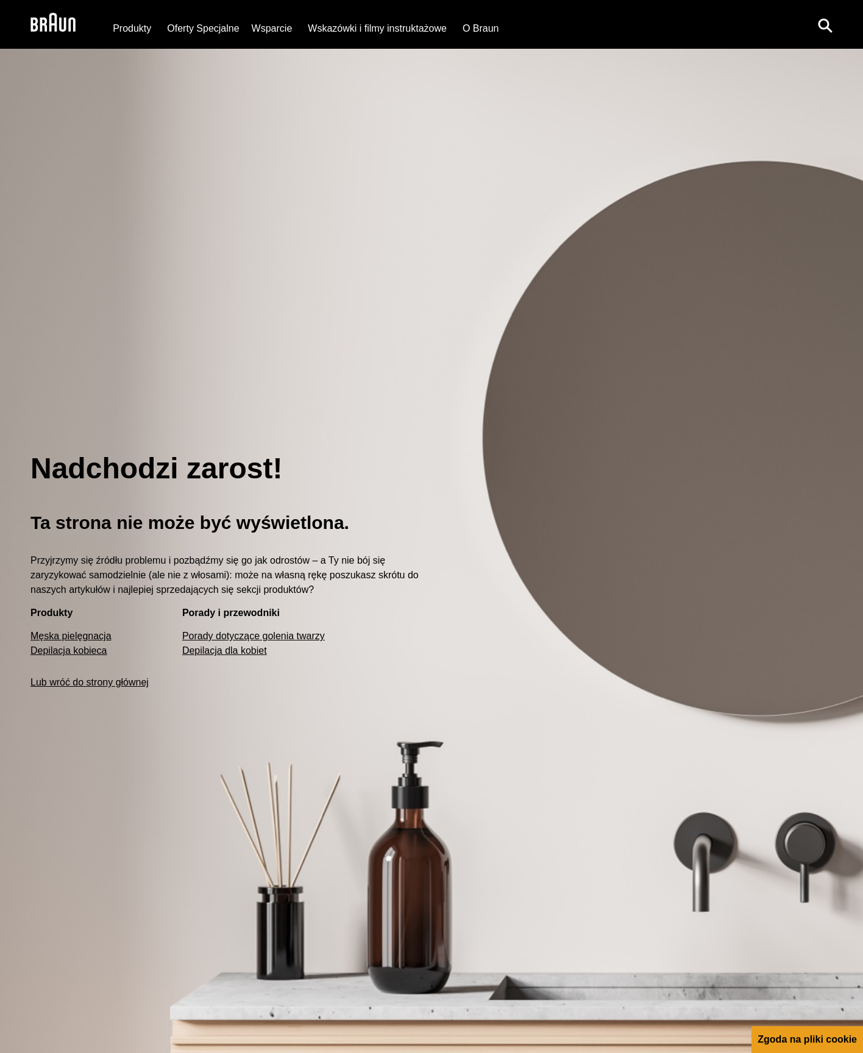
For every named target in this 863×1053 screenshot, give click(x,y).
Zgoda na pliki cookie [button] (807, 1039)
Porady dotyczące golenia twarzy (253, 636)
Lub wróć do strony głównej (89, 682)
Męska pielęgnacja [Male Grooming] (71, 636)
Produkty (132, 28)
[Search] (825, 24)
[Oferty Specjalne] (203, 28)
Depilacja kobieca (68, 650)
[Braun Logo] (53, 24)
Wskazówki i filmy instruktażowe (377, 28)
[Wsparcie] (272, 28)
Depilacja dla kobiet (224, 650)
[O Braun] (481, 28)
